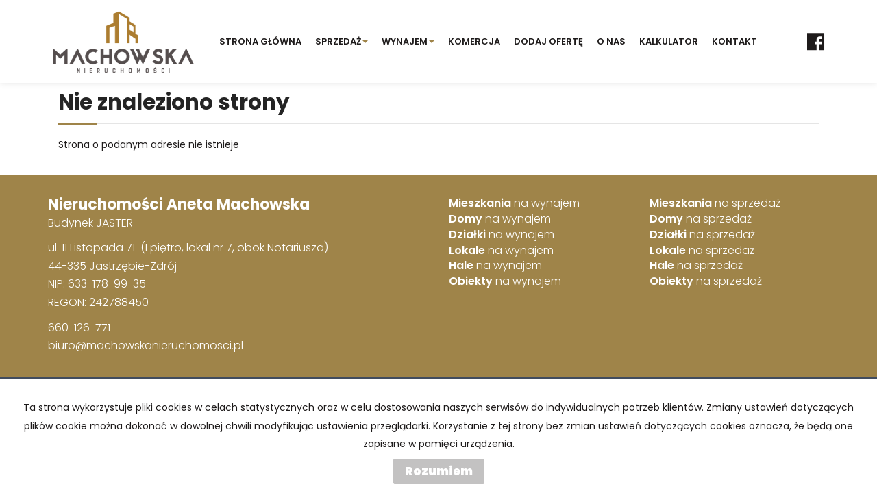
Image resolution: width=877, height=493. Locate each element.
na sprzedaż (715, 203)
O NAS (611, 41)
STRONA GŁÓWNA (260, 41)
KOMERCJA (474, 41)
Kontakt (734, 41)
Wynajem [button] (408, 41)
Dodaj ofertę (548, 41)
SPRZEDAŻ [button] (341, 41)
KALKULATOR (668, 41)
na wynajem (514, 203)
